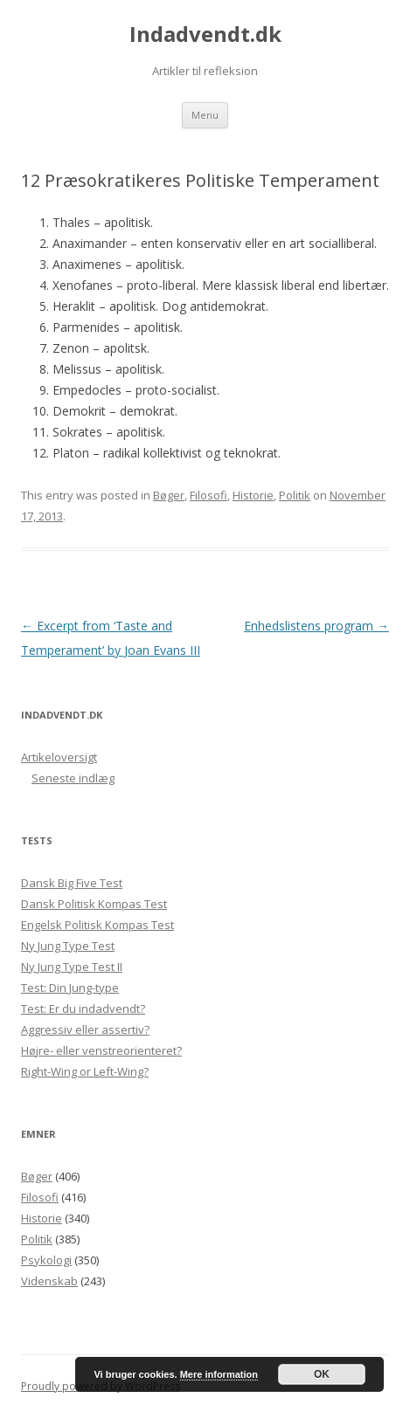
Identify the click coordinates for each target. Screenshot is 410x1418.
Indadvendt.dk (205, 34)
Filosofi (208, 495)
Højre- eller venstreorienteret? (101, 1050)
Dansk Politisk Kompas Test (94, 904)
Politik (294, 495)
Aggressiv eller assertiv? (85, 1029)
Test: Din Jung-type (70, 987)
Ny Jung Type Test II (71, 966)
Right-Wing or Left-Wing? (85, 1071)
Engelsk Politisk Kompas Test (97, 925)
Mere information (219, 1374)
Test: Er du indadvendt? (83, 1008)
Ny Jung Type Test (68, 945)
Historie (253, 495)
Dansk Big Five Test (71, 883)
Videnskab (49, 1281)
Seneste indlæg (73, 778)
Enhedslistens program (316, 625)
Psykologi (46, 1260)
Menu (205, 114)
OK (322, 1374)
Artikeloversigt (59, 757)
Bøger (168, 495)
